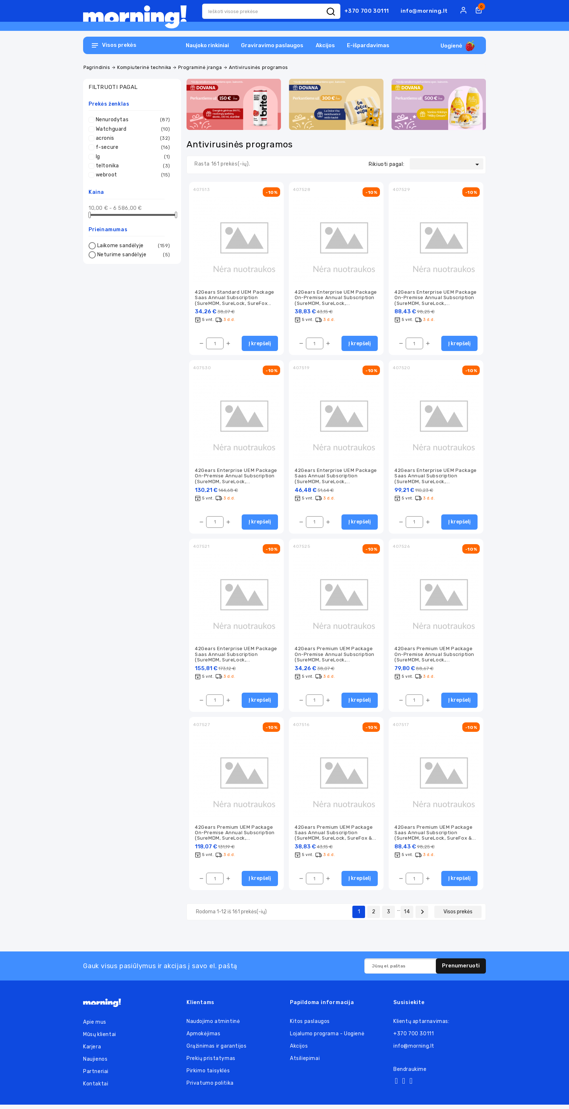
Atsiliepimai (305, 1063)
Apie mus (94, 1026)
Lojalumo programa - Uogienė (327, 1038)
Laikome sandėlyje (133, 245)
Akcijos (325, 45)
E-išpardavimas (368, 45)
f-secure (133, 147)
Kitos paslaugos (310, 1026)
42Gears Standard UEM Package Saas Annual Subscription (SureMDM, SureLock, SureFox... (234, 298)
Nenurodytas (133, 119)
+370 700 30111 (366, 11)
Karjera (92, 1051)
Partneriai (96, 1076)
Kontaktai (95, 1088)
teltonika (133, 166)
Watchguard (133, 129)
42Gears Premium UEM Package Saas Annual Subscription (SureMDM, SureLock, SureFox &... (335, 836)
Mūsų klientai (99, 1039)
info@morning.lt (424, 11)
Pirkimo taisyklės (208, 1075)
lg (133, 156)
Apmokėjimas (204, 1038)
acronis (133, 138)
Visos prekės (457, 916)
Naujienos (95, 1063)
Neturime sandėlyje (133, 254)
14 (407, 916)
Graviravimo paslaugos (272, 45)
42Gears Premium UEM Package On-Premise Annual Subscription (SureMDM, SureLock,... (334, 656)
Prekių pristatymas (211, 1063)
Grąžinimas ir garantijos (216, 1050)
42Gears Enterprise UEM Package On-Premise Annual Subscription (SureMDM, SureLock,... (336, 298)
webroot (133, 175)
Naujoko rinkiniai (207, 45)
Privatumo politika (210, 1087)
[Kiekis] (215, 344)
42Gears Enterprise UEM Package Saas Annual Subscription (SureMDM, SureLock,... (336, 477)
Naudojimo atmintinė (213, 1026)
